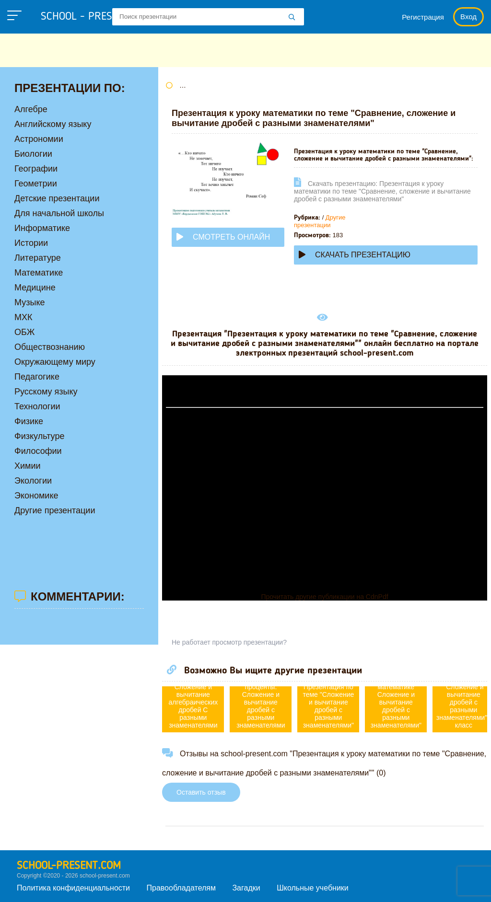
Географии (36, 168)
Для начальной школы (59, 213)
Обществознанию (49, 347)
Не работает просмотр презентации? (229, 642)
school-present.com (69, 866)
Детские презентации (56, 198)
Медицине (35, 287)
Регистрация (423, 17)
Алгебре (30, 109)
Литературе (37, 258)
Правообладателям (181, 888)
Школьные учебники (313, 888)
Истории (31, 243)
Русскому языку (45, 391)
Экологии (33, 481)
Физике (28, 421)
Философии (38, 451)
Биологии (33, 154)
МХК (23, 317)
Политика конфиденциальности (73, 888)
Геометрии (35, 183)
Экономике (36, 495)
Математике (38, 273)
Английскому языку (52, 124)
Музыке (29, 302)
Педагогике (36, 377)
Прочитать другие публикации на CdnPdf (324, 597)
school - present (94, 17)
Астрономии (38, 139)
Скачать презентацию (354, 255)
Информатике (42, 228)
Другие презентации (319, 221)
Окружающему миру (54, 362)
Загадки (246, 888)
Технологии (37, 406)
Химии (27, 466)
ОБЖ (24, 332)
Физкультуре (39, 436)
